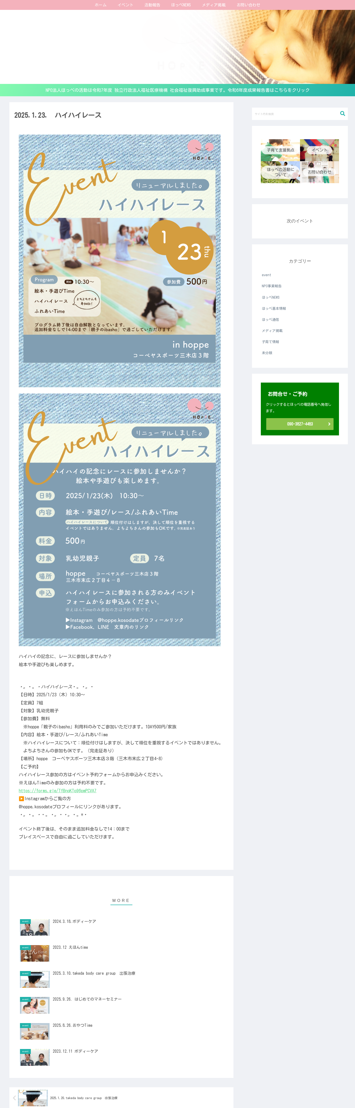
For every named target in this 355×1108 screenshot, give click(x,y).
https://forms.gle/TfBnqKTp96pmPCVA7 (57, 790)
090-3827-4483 (300, 424)
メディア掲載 (241, 1092)
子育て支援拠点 (90, 1092)
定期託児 (133, 1092)
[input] (300, 114)
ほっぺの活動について (184, 1092)
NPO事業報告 (216, 1092)
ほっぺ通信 (153, 1092)
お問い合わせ (266, 1092)
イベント (114, 1092)
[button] (342, 114)
